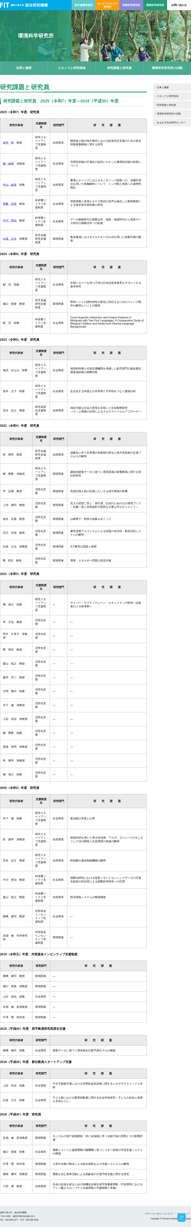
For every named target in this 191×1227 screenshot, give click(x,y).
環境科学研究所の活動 (167, 68)
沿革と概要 (24, 68)
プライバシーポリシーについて (159, 1214)
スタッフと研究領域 (71, 68)
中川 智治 (10, 220)
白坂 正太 (10, 238)
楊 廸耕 (8, 163)
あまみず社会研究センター (171, 122)
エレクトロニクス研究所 (107, 5)
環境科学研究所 (155, 5)
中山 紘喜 (10, 184)
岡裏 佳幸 (10, 203)
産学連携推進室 (84, 5)
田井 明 (8, 142)
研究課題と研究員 (119, 68)
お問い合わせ (179, 5)
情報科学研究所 (131, 5)
